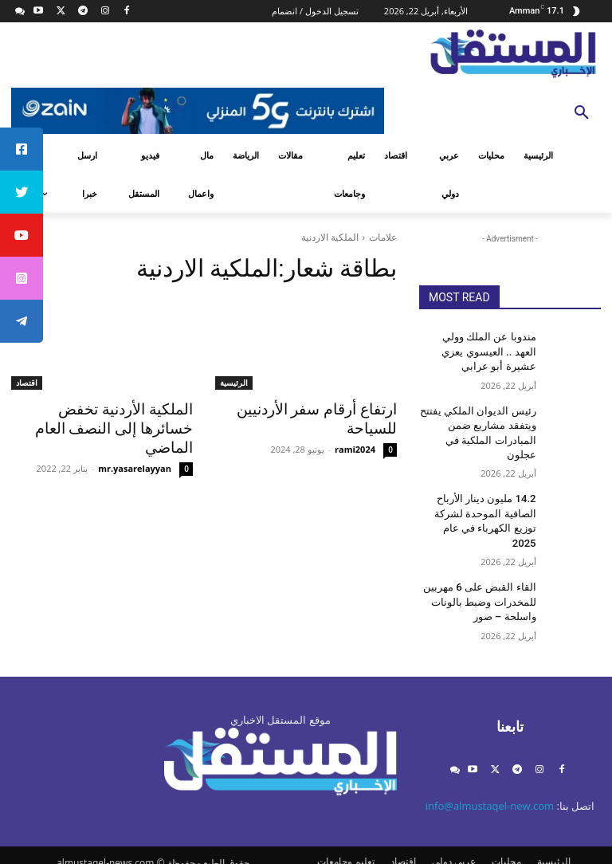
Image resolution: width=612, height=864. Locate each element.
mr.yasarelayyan (134, 446)
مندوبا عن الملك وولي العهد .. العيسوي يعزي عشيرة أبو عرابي (478, 350)
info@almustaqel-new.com (490, 761)
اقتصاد (26, 382)
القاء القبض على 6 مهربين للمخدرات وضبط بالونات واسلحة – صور (484, 559)
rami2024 (355, 446)
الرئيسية (234, 382)
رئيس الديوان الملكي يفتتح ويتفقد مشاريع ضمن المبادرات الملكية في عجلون (480, 420)
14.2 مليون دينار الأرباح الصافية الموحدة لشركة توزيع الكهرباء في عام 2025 (479, 489)
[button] (582, 113)
